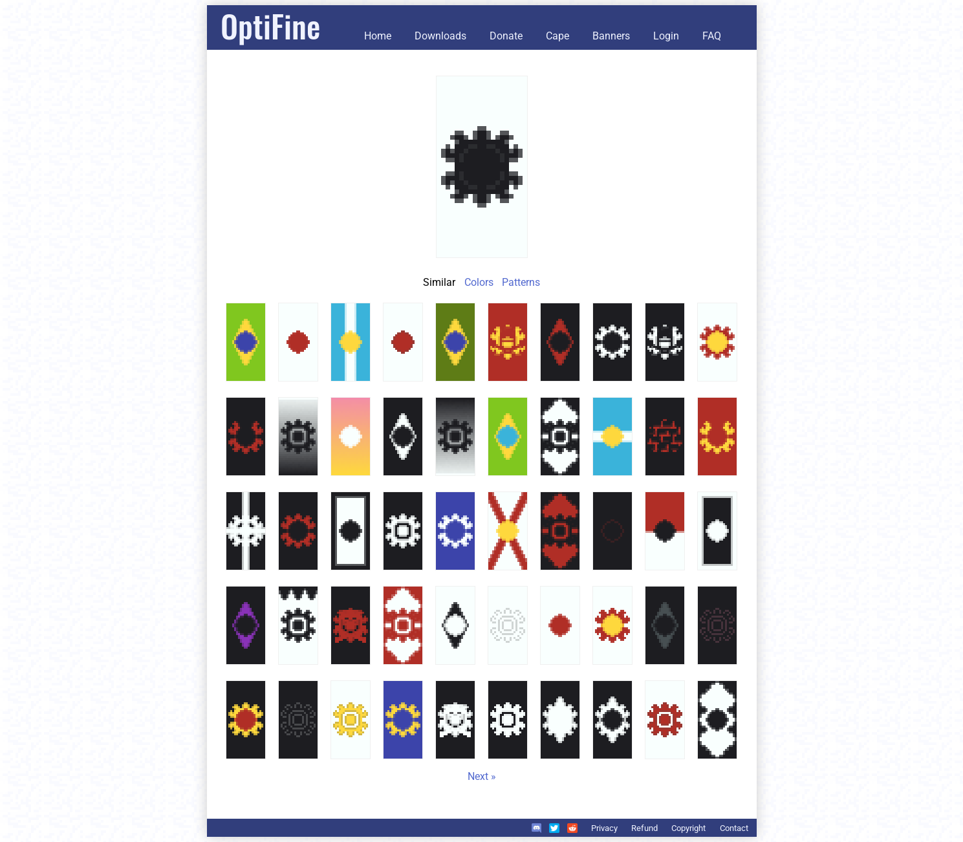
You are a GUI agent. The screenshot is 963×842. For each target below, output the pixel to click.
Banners (611, 36)
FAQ (711, 36)
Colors (478, 282)
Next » (482, 776)
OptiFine (270, 26)
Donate (506, 36)
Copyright (688, 828)
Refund (644, 828)
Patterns (521, 282)
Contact (734, 828)
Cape (557, 36)
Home (377, 36)
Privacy (604, 828)
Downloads (440, 36)
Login (666, 36)
